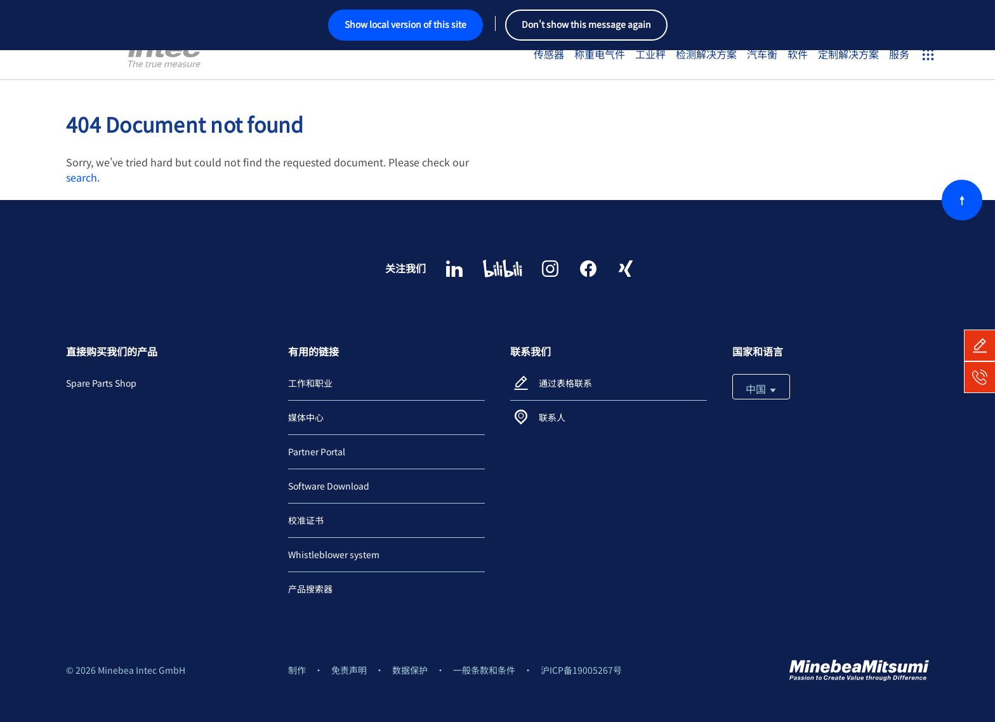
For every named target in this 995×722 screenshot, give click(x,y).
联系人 (552, 417)
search (81, 177)
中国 (761, 388)
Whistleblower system (333, 554)
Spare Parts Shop (101, 383)
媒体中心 (306, 417)
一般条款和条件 (484, 670)
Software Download (328, 485)
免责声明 (349, 670)
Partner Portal (316, 451)
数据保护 (410, 670)
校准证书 (306, 520)
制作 (297, 670)
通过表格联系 (565, 383)
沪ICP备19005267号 (581, 670)
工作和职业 (310, 383)
